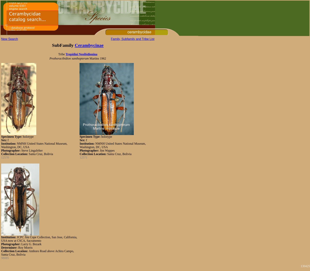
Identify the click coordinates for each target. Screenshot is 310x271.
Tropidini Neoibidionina (81, 54)
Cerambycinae (89, 45)
